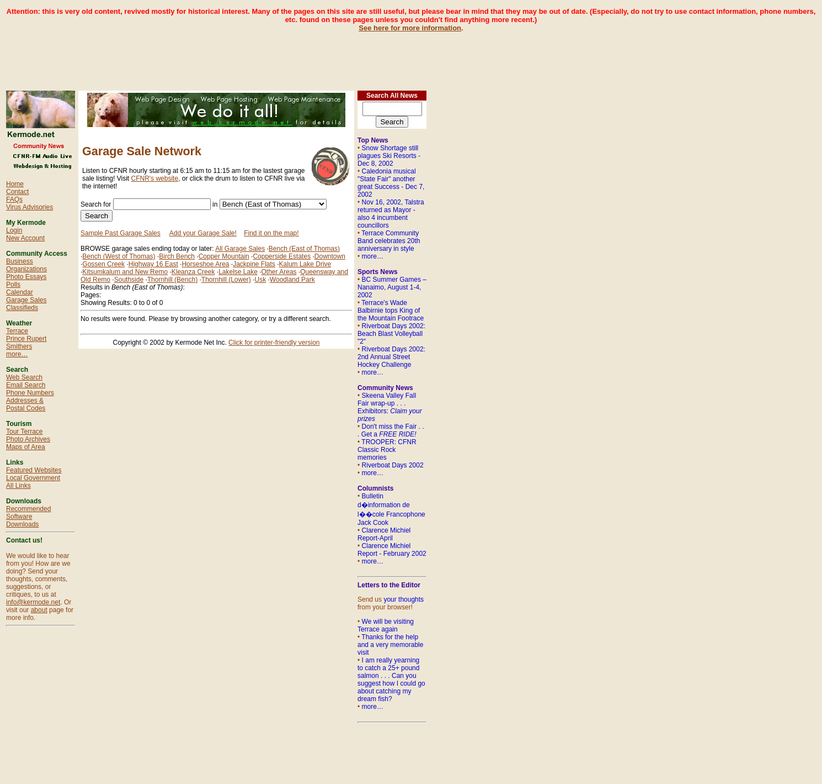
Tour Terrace (24, 431)
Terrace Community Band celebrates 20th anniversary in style (388, 240)
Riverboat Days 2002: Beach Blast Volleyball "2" (391, 333)
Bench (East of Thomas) (304, 248)
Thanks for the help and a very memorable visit (390, 644)
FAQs (14, 199)
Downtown (329, 256)
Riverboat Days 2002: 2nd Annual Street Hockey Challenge (391, 357)
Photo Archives (28, 439)
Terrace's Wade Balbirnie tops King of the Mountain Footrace (390, 310)
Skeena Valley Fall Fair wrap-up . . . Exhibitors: (389, 407)
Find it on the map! (271, 233)
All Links (18, 486)
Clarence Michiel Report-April (383, 534)
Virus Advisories (29, 207)
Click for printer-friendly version (273, 342)
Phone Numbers (30, 393)
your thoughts (403, 599)
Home (15, 184)
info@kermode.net (33, 602)
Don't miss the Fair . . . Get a (390, 430)
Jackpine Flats (254, 264)
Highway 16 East (153, 264)
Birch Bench (177, 256)
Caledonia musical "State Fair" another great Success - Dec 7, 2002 (390, 182)
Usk (260, 279)
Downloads (22, 524)
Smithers (19, 346)
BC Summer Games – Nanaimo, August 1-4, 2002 (391, 287)
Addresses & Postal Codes (25, 404)
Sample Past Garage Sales (121, 233)
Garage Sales (26, 300)
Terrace (17, 331)
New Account (25, 238)
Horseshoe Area (205, 264)
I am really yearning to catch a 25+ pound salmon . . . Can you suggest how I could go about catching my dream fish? (391, 679)
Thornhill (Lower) (226, 279)
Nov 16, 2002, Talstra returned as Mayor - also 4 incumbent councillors (390, 213)
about (39, 610)
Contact (17, 192)
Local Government (33, 478)
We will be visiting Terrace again (385, 625)
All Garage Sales (240, 248)
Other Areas (279, 272)
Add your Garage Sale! (203, 233)
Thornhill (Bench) (172, 279)
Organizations (26, 269)
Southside (128, 279)
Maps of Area (25, 447)
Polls (13, 284)
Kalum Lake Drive (305, 264)
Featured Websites (34, 470)
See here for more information (410, 28)
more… (17, 354)
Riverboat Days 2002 (393, 465)
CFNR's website (154, 178)
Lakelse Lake (238, 272)
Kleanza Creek (193, 272)
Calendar (19, 292)
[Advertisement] (411, 57)
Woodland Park (292, 279)
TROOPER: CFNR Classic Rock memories (387, 449)
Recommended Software (28, 512)
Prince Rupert (26, 339)
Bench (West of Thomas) (118, 256)
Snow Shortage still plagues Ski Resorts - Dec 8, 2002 (388, 155)
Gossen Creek (103, 264)
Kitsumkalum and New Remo (125, 272)
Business (19, 261)
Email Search (25, 385)
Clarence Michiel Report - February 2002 (391, 549)
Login (14, 230)
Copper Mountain (224, 256)
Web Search (24, 377)
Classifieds (22, 308)
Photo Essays (26, 277)
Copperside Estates (282, 256)
